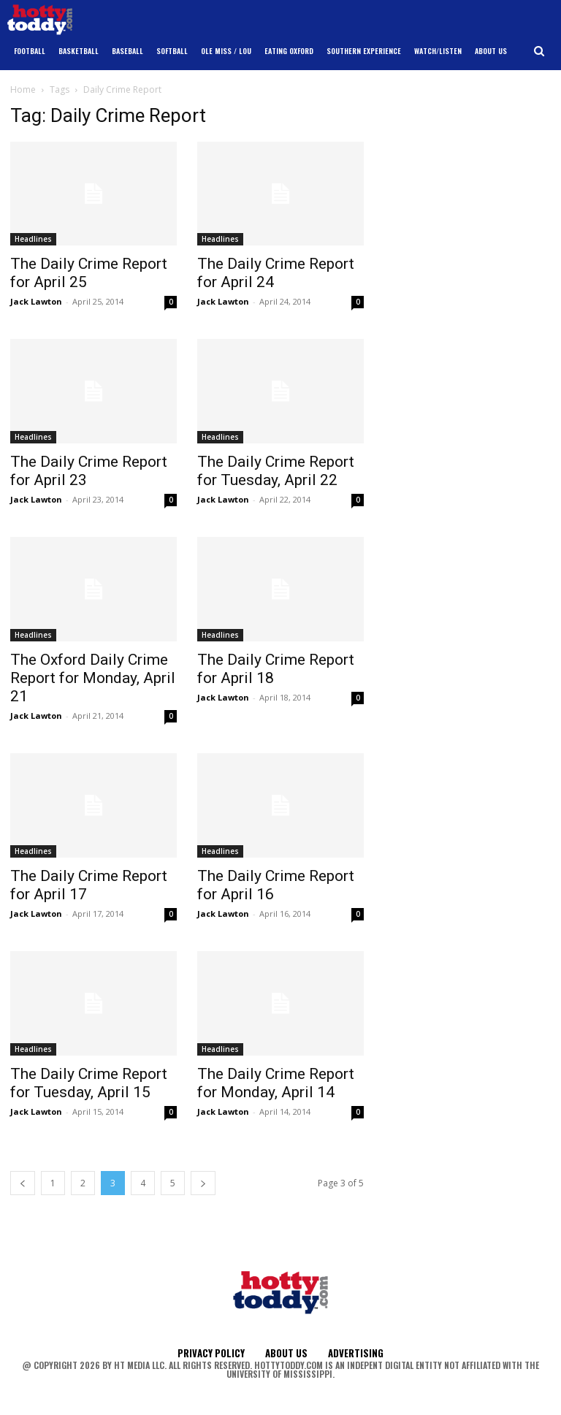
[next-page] (203, 1183)
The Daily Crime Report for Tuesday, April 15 (88, 1083)
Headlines (33, 239)
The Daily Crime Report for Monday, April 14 (275, 1083)
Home (23, 89)
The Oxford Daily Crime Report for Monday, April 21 (92, 678)
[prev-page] (22, 1183)
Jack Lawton (36, 301)
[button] (539, 51)
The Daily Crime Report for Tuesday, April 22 (275, 471)
